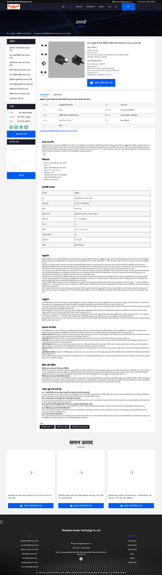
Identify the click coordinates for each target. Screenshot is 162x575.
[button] (43, 75)
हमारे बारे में (79, 7)
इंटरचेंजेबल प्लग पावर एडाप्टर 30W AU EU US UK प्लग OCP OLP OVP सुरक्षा (30, 496)
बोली (128, 6)
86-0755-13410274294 (146, 2)
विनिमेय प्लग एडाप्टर (62, 427)
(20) (19, 56)
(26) (21, 84)
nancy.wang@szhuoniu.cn (122, 2)
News (132, 554)
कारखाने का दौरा (132, 545)
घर (7, 33)
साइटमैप (132, 558)
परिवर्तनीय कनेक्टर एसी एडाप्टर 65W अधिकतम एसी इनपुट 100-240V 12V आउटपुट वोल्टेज (81, 496)
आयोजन (101, 7)
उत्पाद (70, 7)
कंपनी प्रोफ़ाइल (132, 541)
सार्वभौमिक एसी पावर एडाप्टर (80, 427)
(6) (16, 98)
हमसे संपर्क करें (91, 7)
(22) (19, 49)
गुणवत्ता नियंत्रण (132, 549)
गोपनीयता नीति (132, 562)
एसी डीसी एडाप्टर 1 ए (47, 427)
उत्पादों (12, 33)
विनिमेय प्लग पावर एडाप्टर (24, 33)
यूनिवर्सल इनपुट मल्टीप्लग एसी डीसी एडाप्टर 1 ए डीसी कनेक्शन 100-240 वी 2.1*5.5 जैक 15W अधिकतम (130, 496)
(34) (20, 79)
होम (63, 7)
